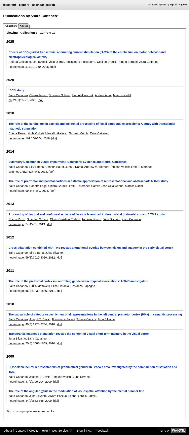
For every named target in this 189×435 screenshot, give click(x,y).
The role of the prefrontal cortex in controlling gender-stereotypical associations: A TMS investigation (78, 281)
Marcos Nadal (122, 95)
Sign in (173, 5)
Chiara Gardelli (58, 186)
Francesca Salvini (63, 319)
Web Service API (62, 430)
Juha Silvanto (74, 166)
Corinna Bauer (54, 166)
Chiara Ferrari (38, 95)
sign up (24, 411)
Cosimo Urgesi (106, 61)
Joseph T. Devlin (39, 319)
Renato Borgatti (128, 61)
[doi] (53, 66)
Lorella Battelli (87, 395)
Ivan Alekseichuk (82, 95)
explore (24, 4)
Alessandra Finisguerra (80, 61)
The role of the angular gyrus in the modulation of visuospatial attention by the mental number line (76, 391)
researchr (9, 4)
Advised (24, 26)
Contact (20, 430)
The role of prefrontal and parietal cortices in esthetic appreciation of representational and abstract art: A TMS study (88, 181)
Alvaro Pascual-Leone (62, 395)
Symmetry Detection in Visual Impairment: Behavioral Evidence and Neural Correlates (67, 161)
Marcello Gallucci (56, 133)
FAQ (89, 430)
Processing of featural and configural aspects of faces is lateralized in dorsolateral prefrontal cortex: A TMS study (86, 214)
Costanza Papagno (82, 286)
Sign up (183, 5)
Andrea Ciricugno (19, 61)
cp (9, 100)
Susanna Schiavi (59, 95)
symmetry (14, 171)
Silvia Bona (36, 166)
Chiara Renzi (16, 219)
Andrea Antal (103, 95)
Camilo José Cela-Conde (107, 186)
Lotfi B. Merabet (141, 166)
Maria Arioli (40, 61)
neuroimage (16, 66)
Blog (80, 430)
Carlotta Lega (38, 186)
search (50, 4)
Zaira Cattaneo (148, 61)
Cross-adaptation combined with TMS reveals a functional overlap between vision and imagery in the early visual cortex (90, 247)
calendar (38, 4)
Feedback (102, 430)
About (8, 430)
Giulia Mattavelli (39, 286)
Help (45, 430)
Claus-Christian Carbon (65, 219)
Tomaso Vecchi (78, 133)
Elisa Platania (60, 286)
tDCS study (16, 90)
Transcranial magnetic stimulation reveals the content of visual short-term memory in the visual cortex (78, 333)
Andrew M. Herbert (96, 166)
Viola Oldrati (56, 61)
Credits (33, 430)
